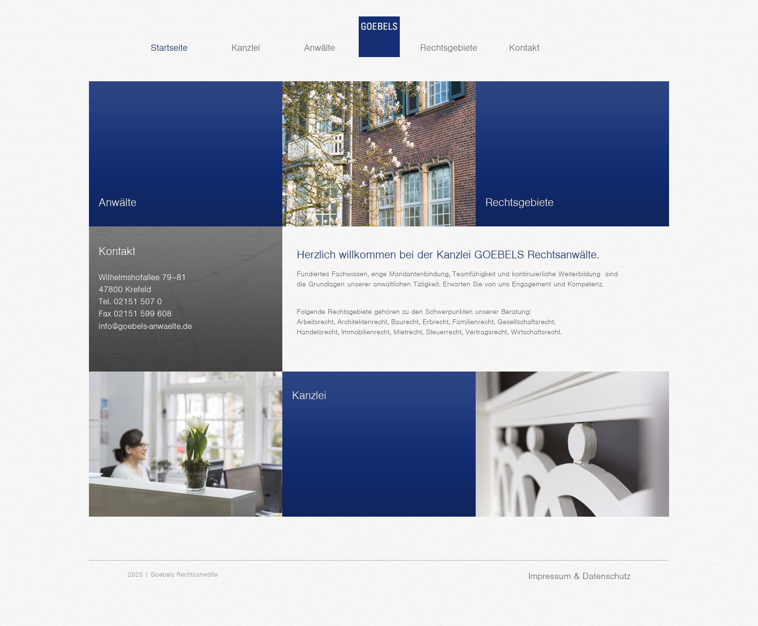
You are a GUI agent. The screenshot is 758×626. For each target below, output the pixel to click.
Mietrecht (408, 332)
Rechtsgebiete (448, 48)
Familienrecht (473, 321)
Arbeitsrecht (315, 321)
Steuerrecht (444, 332)
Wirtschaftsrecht (535, 332)
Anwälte (319, 48)
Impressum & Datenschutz (579, 575)
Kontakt (524, 48)
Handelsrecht (317, 332)
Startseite (169, 48)
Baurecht (405, 321)
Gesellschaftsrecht (525, 321)
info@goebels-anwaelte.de (145, 326)
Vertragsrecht (486, 332)
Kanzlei (246, 48)
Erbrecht (436, 321)
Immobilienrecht (365, 332)
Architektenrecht (362, 321)
